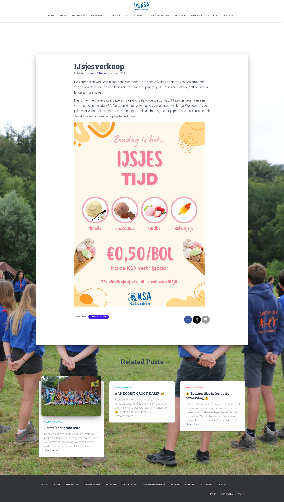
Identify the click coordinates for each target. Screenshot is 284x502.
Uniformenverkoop (158, 15)
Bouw (63, 15)
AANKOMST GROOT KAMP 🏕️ (139, 393)
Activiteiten (134, 15)
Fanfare (196, 15)
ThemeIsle (239, 494)
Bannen (180, 15)
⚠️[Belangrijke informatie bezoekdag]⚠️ (207, 395)
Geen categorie (98, 317)
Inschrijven (78, 15)
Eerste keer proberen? (62, 428)
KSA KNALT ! (230, 15)
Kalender (114, 15)
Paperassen (97, 15)
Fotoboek (213, 15)
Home (51, 15)
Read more (51, 450)
